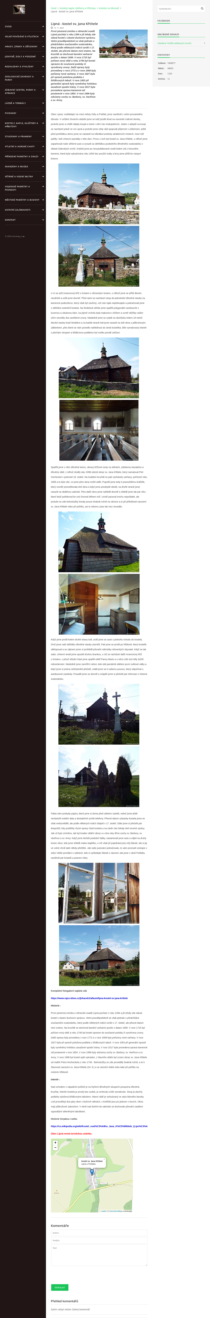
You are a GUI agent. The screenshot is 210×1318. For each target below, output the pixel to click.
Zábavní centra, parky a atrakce (20, 91)
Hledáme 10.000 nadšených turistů (174, 43)
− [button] (55, 1147)
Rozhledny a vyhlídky (19, 66)
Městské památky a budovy (22, 199)
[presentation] (76, 1276)
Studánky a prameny (18, 136)
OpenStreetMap (115, 1211)
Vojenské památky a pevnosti (17, 188)
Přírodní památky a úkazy (22, 156)
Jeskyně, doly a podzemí (20, 56)
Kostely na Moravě (109, 8)
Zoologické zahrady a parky (19, 78)
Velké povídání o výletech (22, 36)
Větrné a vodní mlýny (19, 176)
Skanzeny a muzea (16, 166)
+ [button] (55, 1143)
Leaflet (103, 1211)
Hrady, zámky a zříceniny (21, 46)
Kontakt (10, 219)
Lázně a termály (15, 103)
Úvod (8, 26)
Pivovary (10, 113)
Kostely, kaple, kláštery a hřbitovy (21, 125)
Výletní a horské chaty (20, 146)
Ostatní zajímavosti (18, 209)
